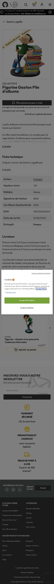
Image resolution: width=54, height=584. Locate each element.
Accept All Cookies (27, 300)
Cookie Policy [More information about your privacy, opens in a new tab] (41, 289)
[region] (27, 292)
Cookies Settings (27, 308)
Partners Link (11, 293)
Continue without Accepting (41, 273)
